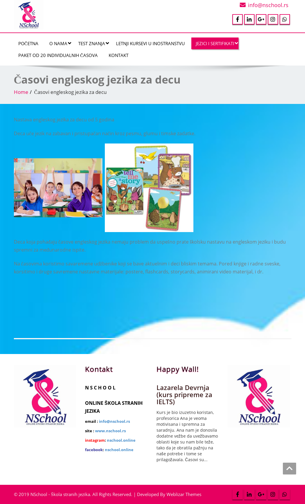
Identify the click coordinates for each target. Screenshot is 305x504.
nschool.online (121, 440)
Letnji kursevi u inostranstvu (150, 43)
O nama (60, 43)
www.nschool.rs (110, 430)
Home (21, 92)
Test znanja (93, 43)
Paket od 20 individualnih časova (58, 55)
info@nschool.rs (268, 5)
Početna (28, 43)
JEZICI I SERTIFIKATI (217, 43)
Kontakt (118, 55)
